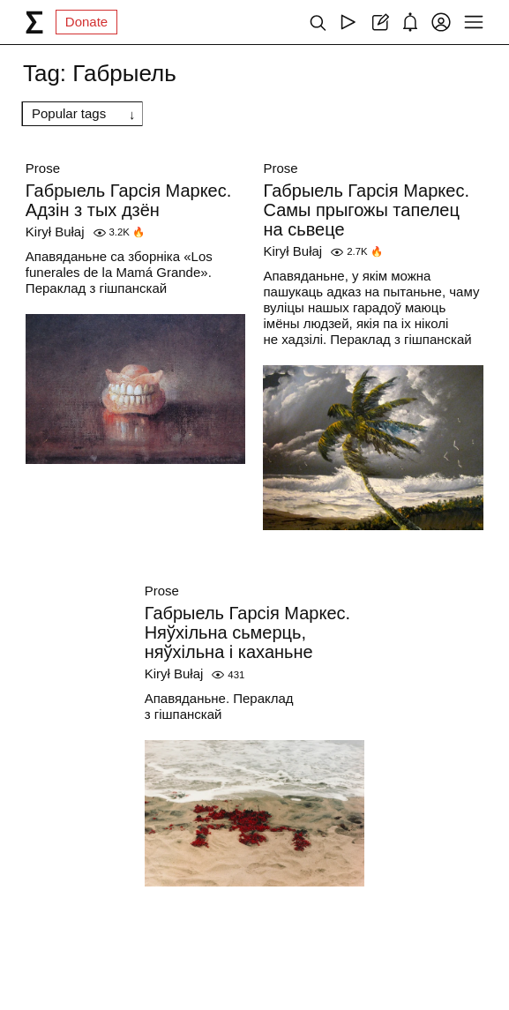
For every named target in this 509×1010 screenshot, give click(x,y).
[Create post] (378, 22)
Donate (86, 21)
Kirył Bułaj (55, 231)
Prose (43, 168)
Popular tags (69, 113)
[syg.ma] (34, 22)
